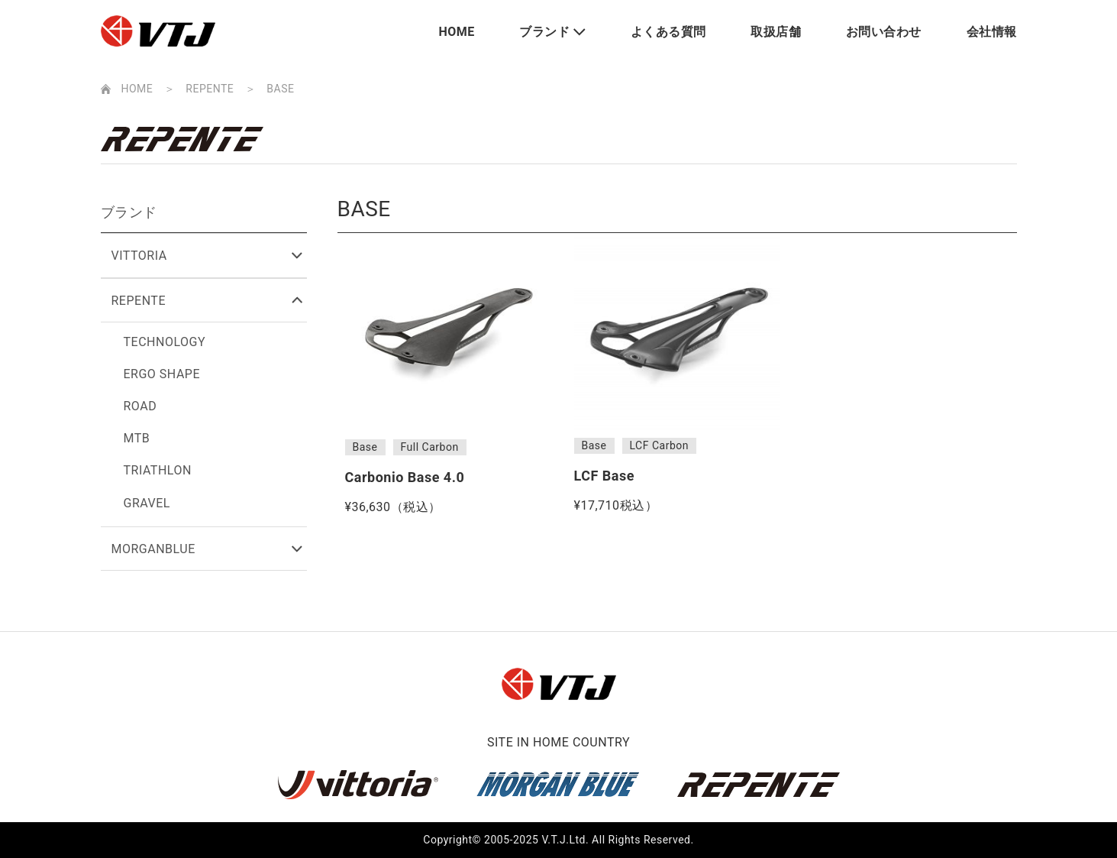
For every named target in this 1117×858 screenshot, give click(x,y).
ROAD (140, 406)
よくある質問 (668, 31)
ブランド (544, 31)
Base (365, 447)
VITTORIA (139, 255)
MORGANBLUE (153, 549)
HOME (457, 31)
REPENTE (210, 89)
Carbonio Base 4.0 (405, 477)
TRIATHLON (158, 470)
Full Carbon (430, 447)
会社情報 (992, 31)
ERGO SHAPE (162, 374)
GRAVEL (147, 503)
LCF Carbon (659, 445)
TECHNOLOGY (165, 342)
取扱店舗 (776, 31)
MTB (137, 438)
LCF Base (604, 476)
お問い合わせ (884, 31)
